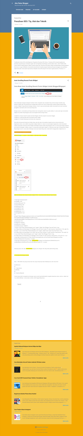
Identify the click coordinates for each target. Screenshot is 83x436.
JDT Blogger (36, 9)
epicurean (44, 429)
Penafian (28, 9)
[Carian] (71, 4)
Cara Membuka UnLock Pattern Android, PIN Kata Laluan (29, 362)
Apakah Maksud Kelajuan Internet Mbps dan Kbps (27, 346)
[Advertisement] (41, 327)
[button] (68, 21)
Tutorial (19, 284)
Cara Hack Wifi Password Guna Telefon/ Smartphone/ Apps (30, 378)
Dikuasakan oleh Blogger (41, 427)
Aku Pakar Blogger (21, 3)
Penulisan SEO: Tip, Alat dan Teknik (30, 21)
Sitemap (44, 9)
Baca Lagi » (66, 358)
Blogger (20, 135)
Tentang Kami (19, 9)
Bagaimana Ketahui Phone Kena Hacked (25, 393)
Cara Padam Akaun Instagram (22, 409)
